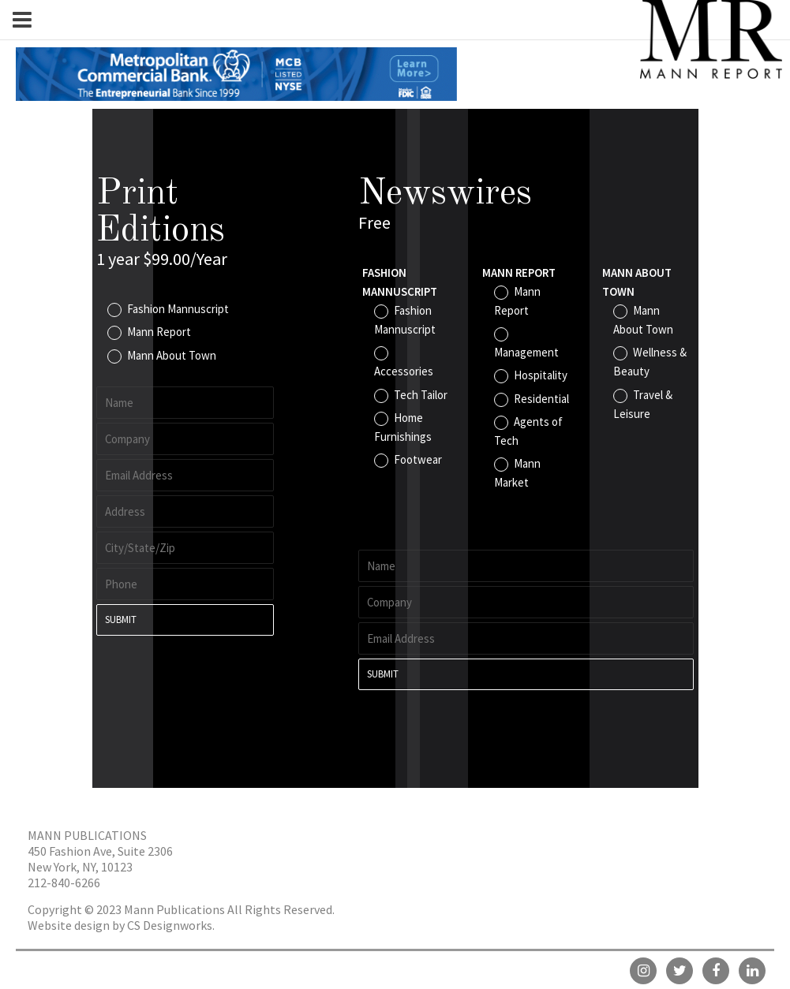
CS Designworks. (171, 925)
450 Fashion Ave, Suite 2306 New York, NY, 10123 (100, 859)
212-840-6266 (64, 882)
